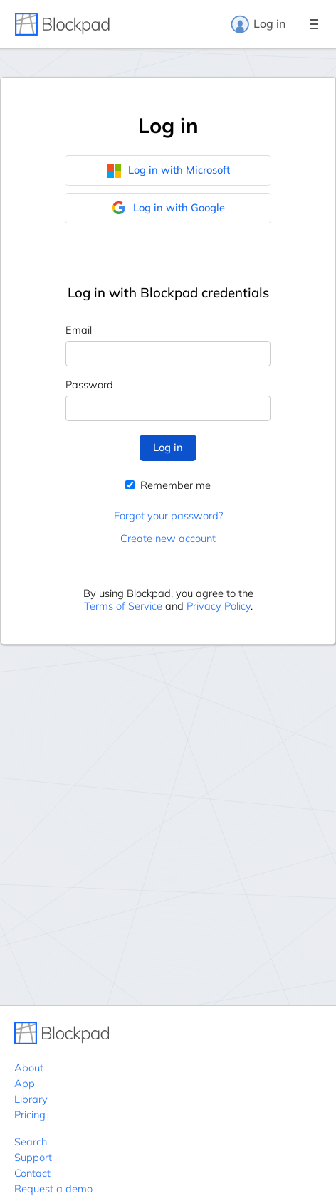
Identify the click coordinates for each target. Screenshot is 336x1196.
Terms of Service (123, 606)
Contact (32, 1173)
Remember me (168, 485)
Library (31, 1099)
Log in (257, 24)
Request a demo (53, 1188)
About (28, 1067)
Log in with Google (168, 208)
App (24, 1083)
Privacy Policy (219, 606)
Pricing (30, 1114)
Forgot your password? (168, 515)
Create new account (168, 538)
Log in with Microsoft (168, 170)
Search (30, 1141)
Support (33, 1157)
